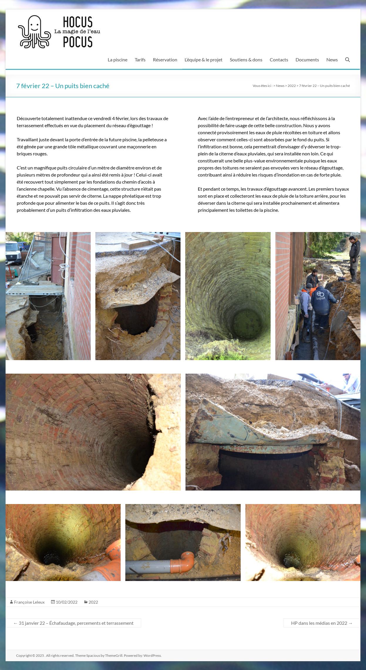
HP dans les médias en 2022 (322, 623)
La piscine (117, 59)
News (332, 59)
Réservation (165, 59)
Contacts (279, 59)
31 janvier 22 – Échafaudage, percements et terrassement (73, 623)
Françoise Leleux (29, 602)
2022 (93, 602)
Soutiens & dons (246, 59)
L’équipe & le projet (203, 59)
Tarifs (140, 59)
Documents (307, 59)
